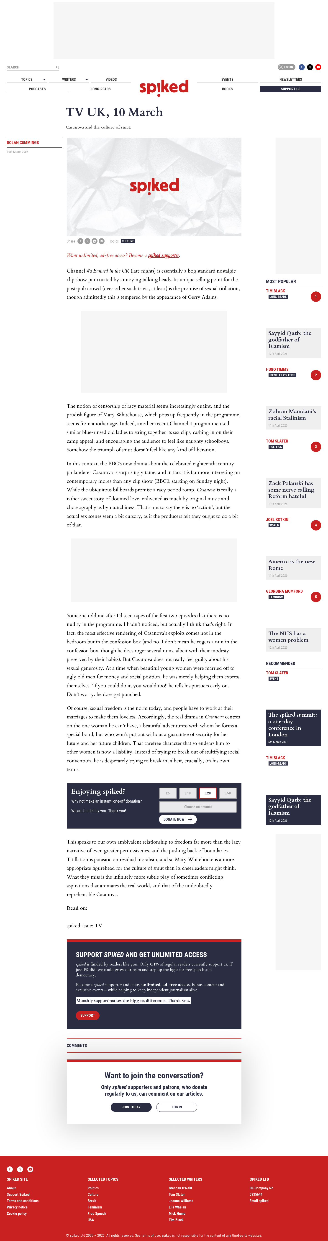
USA (91, 1220)
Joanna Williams (181, 1201)
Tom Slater (277, 441)
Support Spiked (18, 1194)
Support (87, 1015)
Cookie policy (17, 1213)
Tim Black (275, 290)
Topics (27, 79)
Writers (69, 79)
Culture (128, 241)
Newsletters (290, 79)
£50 (228, 793)
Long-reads (101, 89)
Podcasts (37, 89)
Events (227, 79)
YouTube (318, 67)
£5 (168, 793)
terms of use (150, 1235)
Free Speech (97, 1213)
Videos (111, 79)
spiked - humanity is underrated (164, 88)
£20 (208, 793)
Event (273, 678)
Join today (131, 1107)
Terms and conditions (22, 1201)
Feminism (276, 597)
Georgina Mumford (284, 591)
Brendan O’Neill (180, 1188)
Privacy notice (17, 1207)
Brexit (92, 1201)
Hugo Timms (277, 369)
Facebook (302, 67)
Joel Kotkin (277, 519)
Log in (286, 67)
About (11, 1188)
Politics (275, 447)
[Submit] (57, 67)
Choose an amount (198, 807)
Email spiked (259, 1201)
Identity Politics (282, 375)
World (274, 525)
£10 (188, 793)
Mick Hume (177, 1213)
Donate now (174, 819)
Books (227, 89)
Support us (290, 89)
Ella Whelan (177, 1207)
